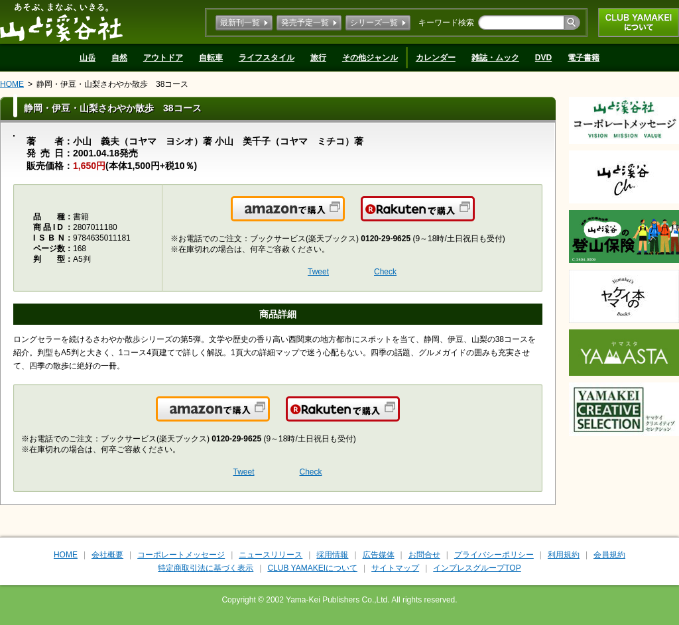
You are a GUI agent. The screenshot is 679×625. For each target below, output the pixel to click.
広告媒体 (379, 554)
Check (385, 271)
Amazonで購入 (344, 216)
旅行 (318, 57)
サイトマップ (395, 568)
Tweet (318, 271)
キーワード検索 (446, 22)
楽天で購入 (474, 216)
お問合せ (424, 554)
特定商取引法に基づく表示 (205, 568)
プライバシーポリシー (494, 554)
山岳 (87, 57)
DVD (543, 57)
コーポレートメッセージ (181, 554)
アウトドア (163, 57)
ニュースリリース (270, 554)
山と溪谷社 (61, 22)
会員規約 (609, 554)
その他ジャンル (370, 57)
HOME (12, 84)
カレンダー (436, 57)
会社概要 (107, 554)
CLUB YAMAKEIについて (638, 22)
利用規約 (564, 554)
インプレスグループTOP (477, 568)
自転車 (211, 57)
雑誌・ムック (495, 57)
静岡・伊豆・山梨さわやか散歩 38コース (112, 84)
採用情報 (332, 554)
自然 (119, 57)
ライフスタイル (266, 57)
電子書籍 (583, 57)
